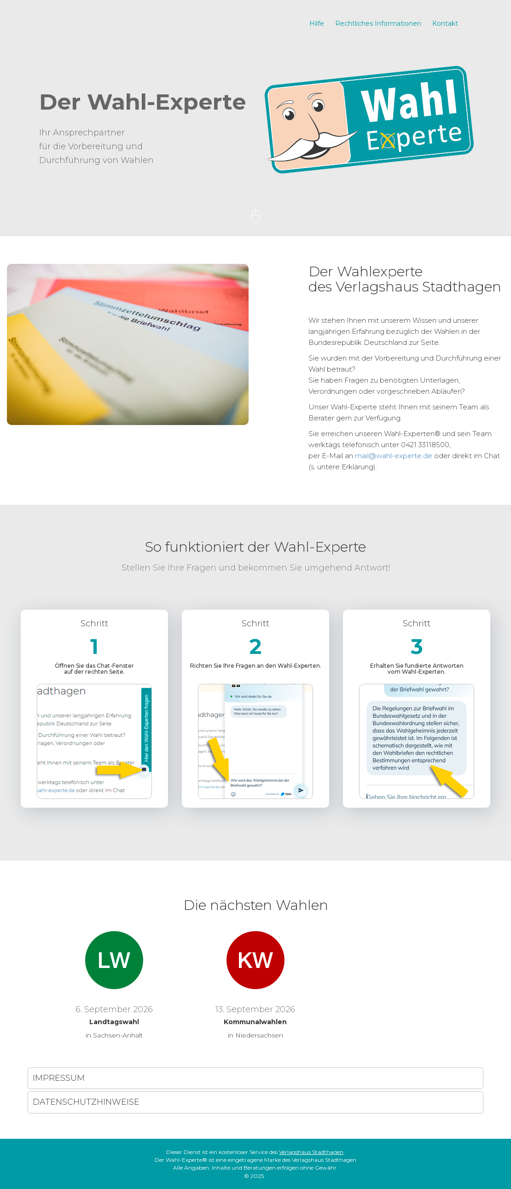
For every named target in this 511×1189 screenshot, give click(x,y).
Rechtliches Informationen (378, 23)
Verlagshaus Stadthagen (311, 1151)
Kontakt (445, 23)
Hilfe (316, 23)
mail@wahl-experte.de (393, 455)
